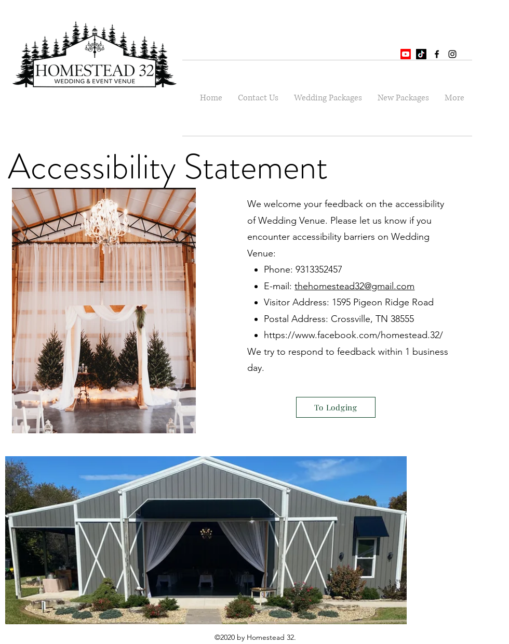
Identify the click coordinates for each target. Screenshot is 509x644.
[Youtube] (405, 54)
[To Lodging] (336, 407)
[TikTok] (421, 54)
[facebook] (437, 54)
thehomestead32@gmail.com (354, 286)
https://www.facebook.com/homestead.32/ (353, 335)
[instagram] (452, 54)
